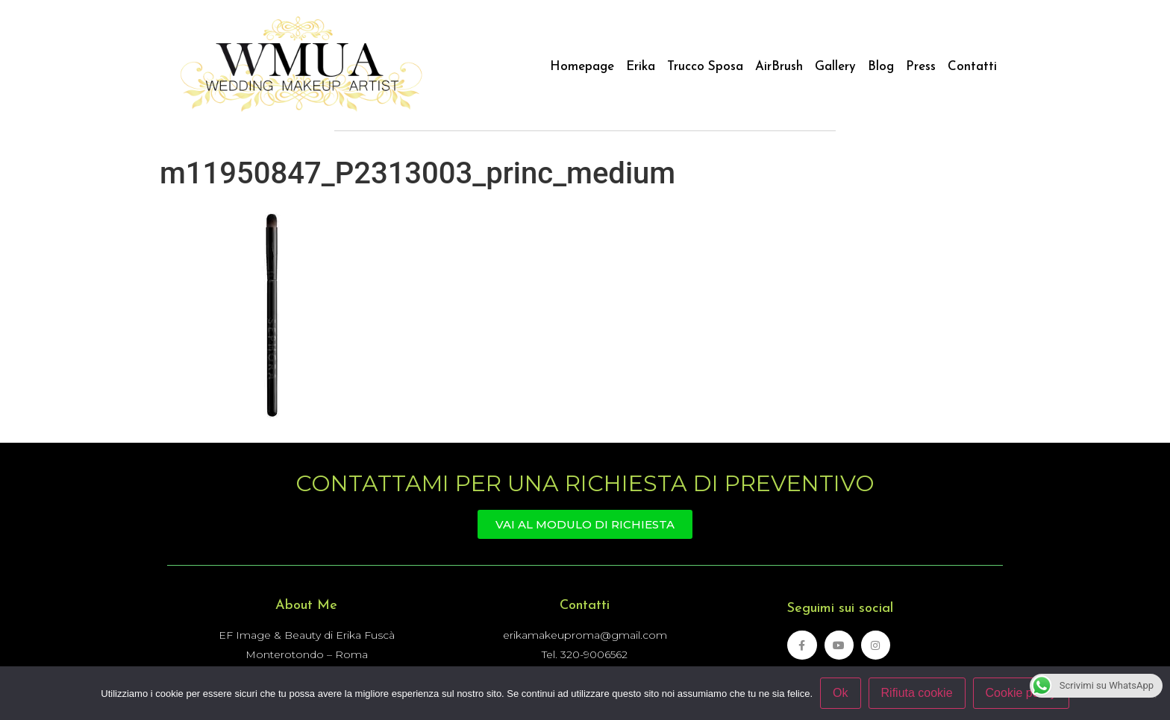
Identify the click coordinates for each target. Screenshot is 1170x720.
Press (921, 66)
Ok (840, 692)
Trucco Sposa (705, 66)
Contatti (972, 66)
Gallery (835, 66)
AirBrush (779, 66)
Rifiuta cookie (917, 692)
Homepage (582, 66)
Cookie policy (1021, 692)
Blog (881, 66)
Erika (640, 66)
